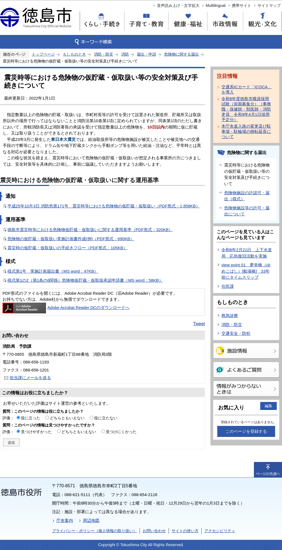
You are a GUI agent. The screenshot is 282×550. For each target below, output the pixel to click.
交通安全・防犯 (235, 333)
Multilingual (216, 5)
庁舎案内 (64, 520)
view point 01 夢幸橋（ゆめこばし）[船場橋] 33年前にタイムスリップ (245, 271)
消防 (125, 54)
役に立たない (105, 418)
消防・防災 (103, 54)
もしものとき (74, 54)
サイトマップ (269, 5)
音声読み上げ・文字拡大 (178, 5)
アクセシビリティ (219, 531)
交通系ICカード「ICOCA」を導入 (246, 89)
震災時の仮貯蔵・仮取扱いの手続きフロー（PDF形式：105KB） (67, 247)
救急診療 (229, 315)
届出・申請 (146, 54)
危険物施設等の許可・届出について (247, 211)
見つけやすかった (36, 431)
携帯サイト (241, 5)
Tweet (199, 323)
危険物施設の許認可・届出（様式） (247, 195)
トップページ (43, 54)
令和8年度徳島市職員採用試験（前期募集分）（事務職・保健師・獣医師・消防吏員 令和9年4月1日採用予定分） (246, 109)
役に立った (30, 418)
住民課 (227, 286)
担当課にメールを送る (30, 377)
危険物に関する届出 (181, 54)
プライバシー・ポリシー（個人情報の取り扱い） (94, 531)
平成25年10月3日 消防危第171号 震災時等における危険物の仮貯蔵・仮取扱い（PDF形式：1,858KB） (103, 206)
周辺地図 (91, 520)
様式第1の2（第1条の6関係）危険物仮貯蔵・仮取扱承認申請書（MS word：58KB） (85, 280)
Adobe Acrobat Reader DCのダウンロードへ (65, 307)
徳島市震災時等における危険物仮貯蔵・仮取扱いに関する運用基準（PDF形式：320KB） (90, 229)
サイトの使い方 (185, 531)
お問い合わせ (154, 531)
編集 (268, 406)
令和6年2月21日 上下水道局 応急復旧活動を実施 (246, 252)
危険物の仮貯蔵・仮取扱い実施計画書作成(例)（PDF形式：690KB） (70, 238)
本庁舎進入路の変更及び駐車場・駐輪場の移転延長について (246, 131)
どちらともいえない (67, 418)
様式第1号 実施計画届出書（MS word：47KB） (52, 271)
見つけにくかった (121, 431)
